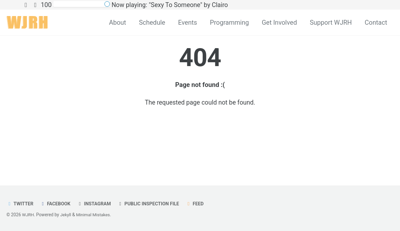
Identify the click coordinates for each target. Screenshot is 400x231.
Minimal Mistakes (94, 214)
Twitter (20, 204)
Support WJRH (331, 22)
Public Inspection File (150, 204)
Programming (229, 22)
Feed (198, 204)
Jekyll (66, 214)
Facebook (56, 204)
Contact (376, 22)
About (117, 22)
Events (187, 22)
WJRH (28, 214)
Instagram (95, 204)
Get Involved (279, 22)
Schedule (152, 22)
